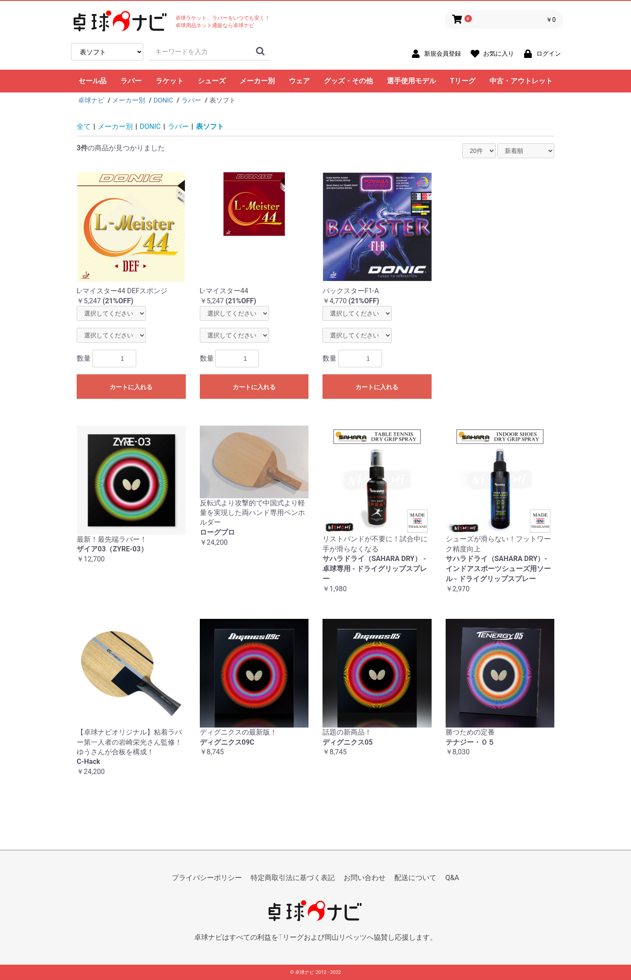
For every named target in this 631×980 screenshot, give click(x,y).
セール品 (92, 81)
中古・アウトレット (521, 81)
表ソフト (210, 126)
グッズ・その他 (348, 81)
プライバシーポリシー (207, 877)
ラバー (131, 81)
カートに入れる (131, 387)
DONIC (150, 126)
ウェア (299, 81)
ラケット (170, 81)
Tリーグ (462, 81)
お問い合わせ (365, 877)
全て (84, 126)
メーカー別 (257, 81)
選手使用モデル (411, 81)
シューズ (212, 81)
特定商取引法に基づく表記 (293, 877)
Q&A (452, 877)
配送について (415, 877)
